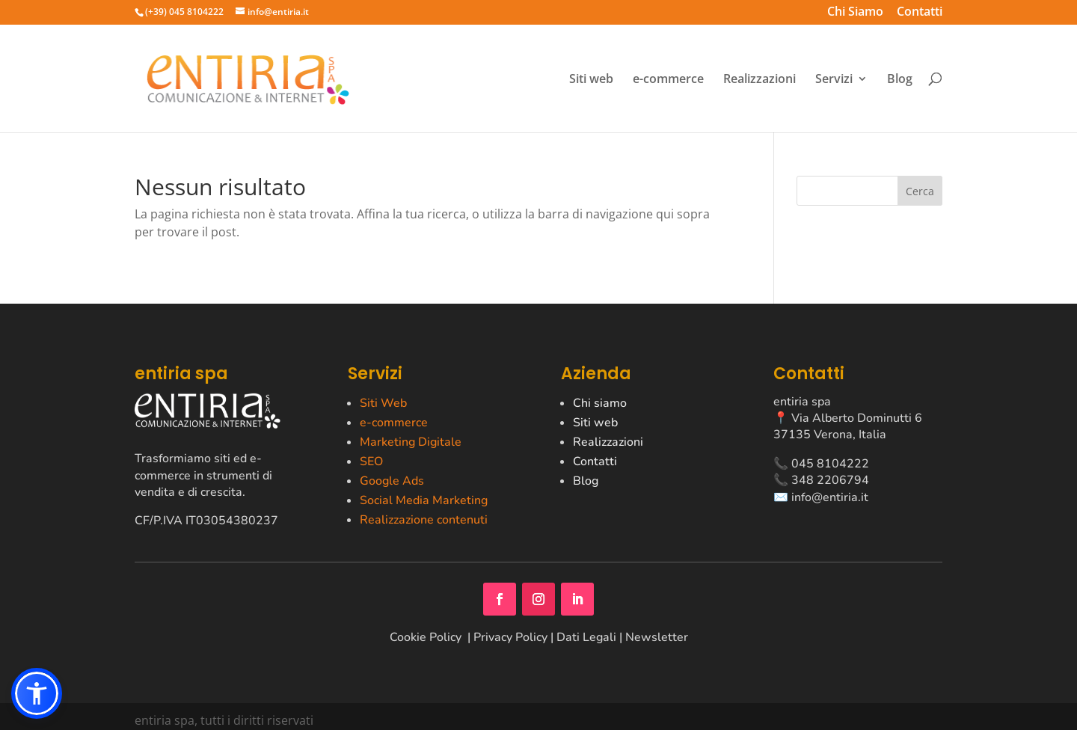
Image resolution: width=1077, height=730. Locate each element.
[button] (36, 693)
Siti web (591, 80)
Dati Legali (586, 637)
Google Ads (392, 481)
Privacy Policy (510, 637)
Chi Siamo (855, 13)
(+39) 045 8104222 (184, 11)
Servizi (834, 80)
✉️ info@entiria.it (820, 497)
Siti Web (383, 403)
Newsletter (656, 637)
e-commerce (668, 80)
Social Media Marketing (424, 500)
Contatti (919, 13)
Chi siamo (600, 403)
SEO (371, 461)
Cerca (920, 191)
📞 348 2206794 (821, 480)
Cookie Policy (427, 637)
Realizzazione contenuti (424, 520)
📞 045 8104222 (821, 464)
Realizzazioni (759, 80)
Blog (899, 80)
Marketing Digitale (410, 442)
